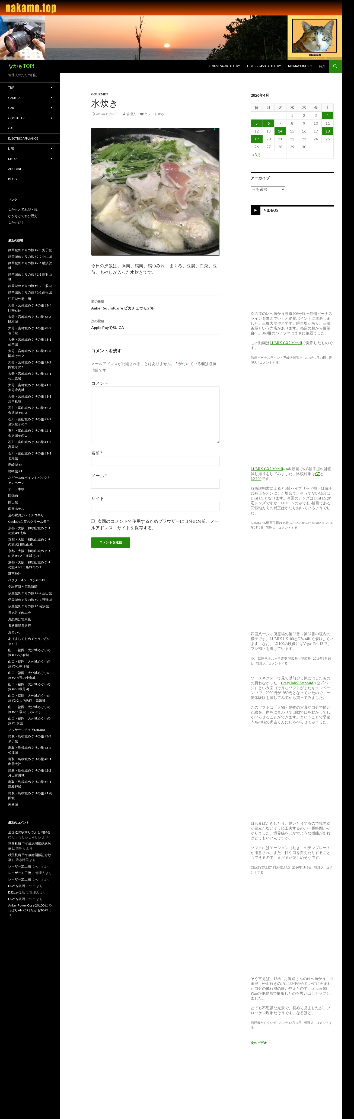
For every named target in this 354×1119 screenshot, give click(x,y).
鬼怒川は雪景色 (19, 619)
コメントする (154, 114)
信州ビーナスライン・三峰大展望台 (277, 358)
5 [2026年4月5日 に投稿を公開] (257, 123)
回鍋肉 (13, 496)
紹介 (322, 66)
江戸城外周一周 (19, 299)
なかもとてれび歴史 (22, 216)
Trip (11, 87)
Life (11, 148)
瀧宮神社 (14, 574)
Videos (271, 210)
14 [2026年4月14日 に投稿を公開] (280, 131)
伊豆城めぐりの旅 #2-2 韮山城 (30, 593)
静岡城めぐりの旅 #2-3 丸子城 (30, 250)
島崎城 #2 (15, 465)
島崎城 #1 (15, 471)
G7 (317, 474)
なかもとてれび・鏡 (22, 209)
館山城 (13, 502)
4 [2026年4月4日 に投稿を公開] (328, 115)
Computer (16, 118)
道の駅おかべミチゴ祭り (26, 515)
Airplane (15, 168)
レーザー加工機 (19, 866)
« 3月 (256, 154)
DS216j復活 (16, 886)
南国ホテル (16, 509)
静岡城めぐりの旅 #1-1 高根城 (30, 292)
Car (11, 107)
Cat (11, 128)
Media (12, 158)
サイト (97, 498)
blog (12, 179)
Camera (14, 97)
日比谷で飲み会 (19, 613)
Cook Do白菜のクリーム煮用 (29, 522)
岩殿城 (13, 804)
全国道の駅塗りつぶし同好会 (29, 832)
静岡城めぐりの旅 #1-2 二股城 (30, 286)
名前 (97, 452)
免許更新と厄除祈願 (22, 587)
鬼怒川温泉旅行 (19, 626)
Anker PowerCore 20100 (26, 905)
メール (99, 475)
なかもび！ (16, 222)
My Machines (298, 66)
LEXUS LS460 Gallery (224, 66)
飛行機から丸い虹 (264, 1023)
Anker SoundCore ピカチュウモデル (155, 304)
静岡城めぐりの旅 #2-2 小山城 (30, 256)
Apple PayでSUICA (155, 324)
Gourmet (99, 94)
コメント (100, 383)
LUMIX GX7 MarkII (286, 343)
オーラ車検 (16, 489)
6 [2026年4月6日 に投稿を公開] (268, 123)
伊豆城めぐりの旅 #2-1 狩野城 (30, 600)
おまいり (14, 632)
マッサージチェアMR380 (26, 730)
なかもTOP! (21, 66)
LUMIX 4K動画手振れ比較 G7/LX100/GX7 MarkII (287, 523)
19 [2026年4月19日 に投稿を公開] (256, 139)
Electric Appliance (23, 138)
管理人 (131, 114)
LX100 (256, 479)
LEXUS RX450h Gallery (264, 66)
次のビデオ (261, 1043)
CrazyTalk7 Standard (297, 683)
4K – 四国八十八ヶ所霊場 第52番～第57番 (281, 658)
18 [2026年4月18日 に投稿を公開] (328, 131)
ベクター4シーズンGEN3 (26, 580)
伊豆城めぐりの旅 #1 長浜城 (28, 606)
